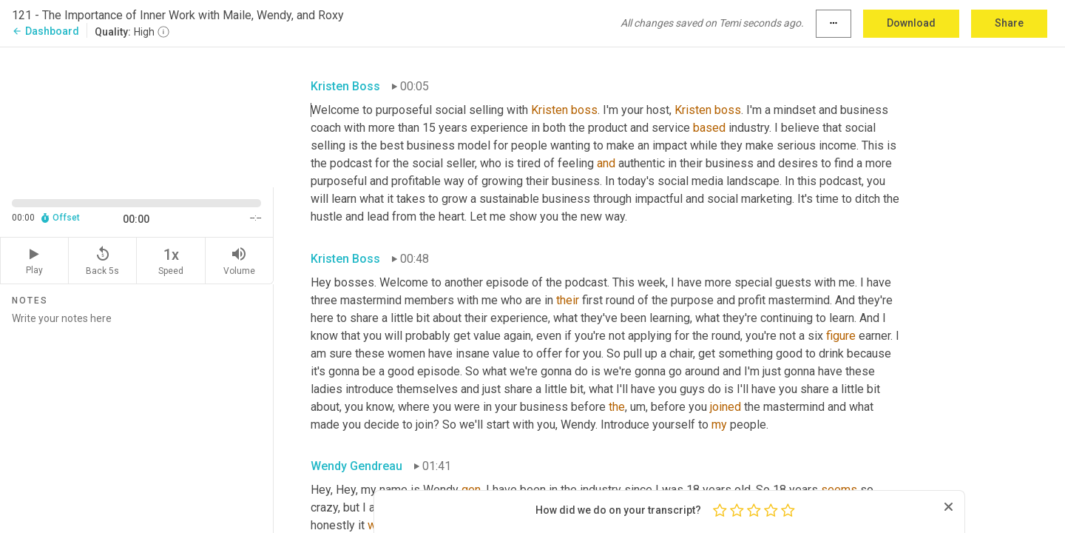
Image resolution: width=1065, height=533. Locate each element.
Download (911, 23)
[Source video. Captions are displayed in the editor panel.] (137, 115)
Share (1009, 23)
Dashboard (45, 31)
